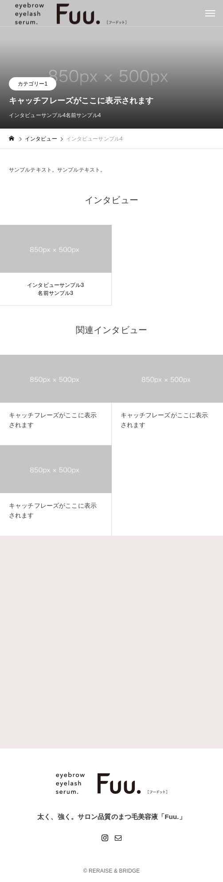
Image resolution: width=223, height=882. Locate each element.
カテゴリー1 (32, 84)
